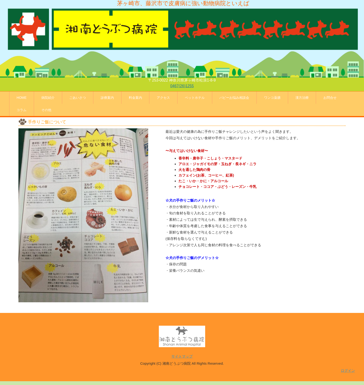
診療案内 (107, 97)
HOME (21, 97)
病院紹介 (48, 97)
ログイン (348, 370)
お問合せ (330, 97)
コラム (21, 110)
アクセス (163, 97)
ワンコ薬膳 (272, 97)
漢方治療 (302, 97)
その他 (46, 110)
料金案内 (135, 97)
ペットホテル (195, 97)
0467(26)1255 (182, 86)
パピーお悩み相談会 (234, 97)
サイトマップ (182, 356)
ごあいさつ (77, 97)
